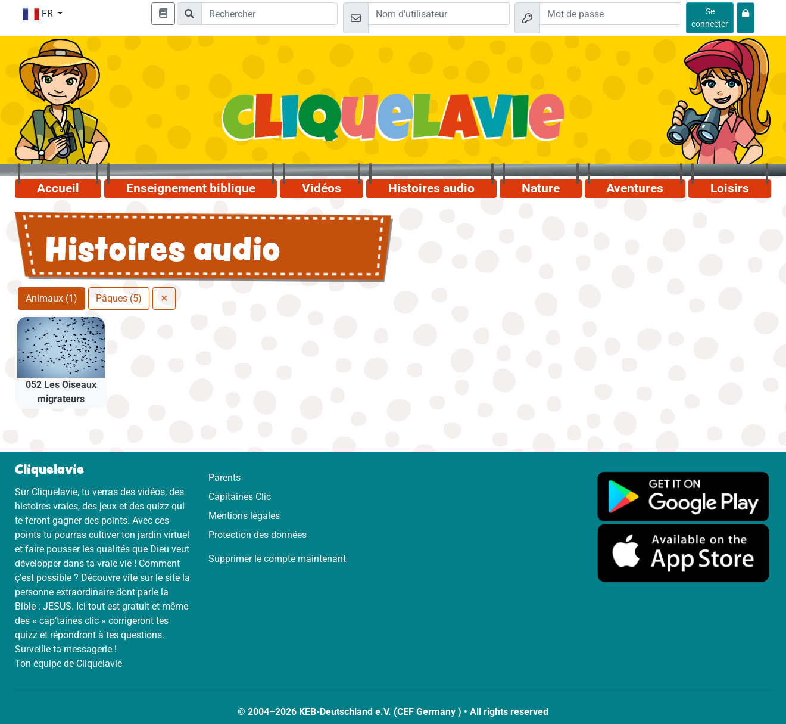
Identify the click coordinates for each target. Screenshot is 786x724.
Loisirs (729, 188)
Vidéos (321, 188)
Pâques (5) (119, 298)
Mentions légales (244, 515)
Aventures (634, 188)
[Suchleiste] (269, 13)
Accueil (58, 188)
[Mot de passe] (610, 13)
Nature (541, 188)
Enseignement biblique (190, 188)
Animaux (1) (51, 298)
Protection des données (257, 534)
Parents (224, 477)
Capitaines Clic (239, 496)
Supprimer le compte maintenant (277, 558)
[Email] (439, 13)
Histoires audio (431, 188)
